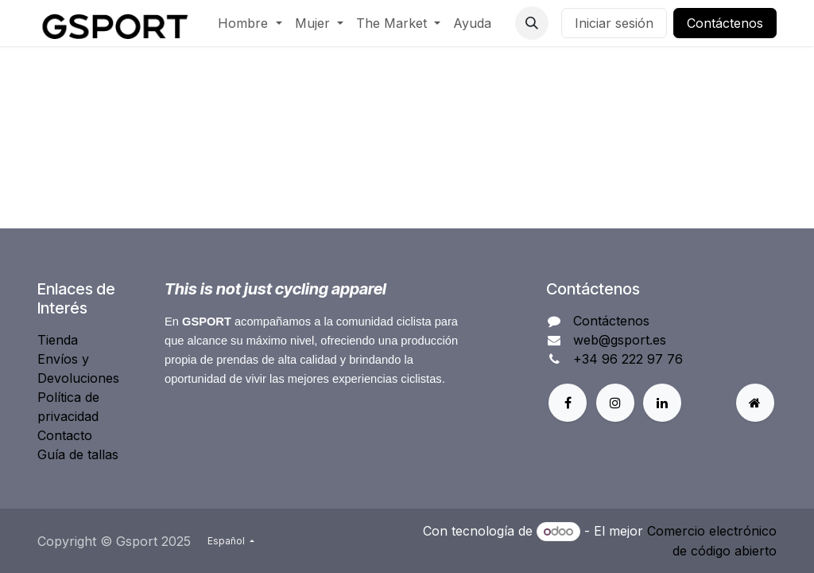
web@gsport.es (619, 340)
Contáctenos (725, 23)
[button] (531, 23)
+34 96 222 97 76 (628, 359)
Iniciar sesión (614, 23)
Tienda (57, 340)
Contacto (64, 435)
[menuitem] (249, 23)
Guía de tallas (77, 454)
